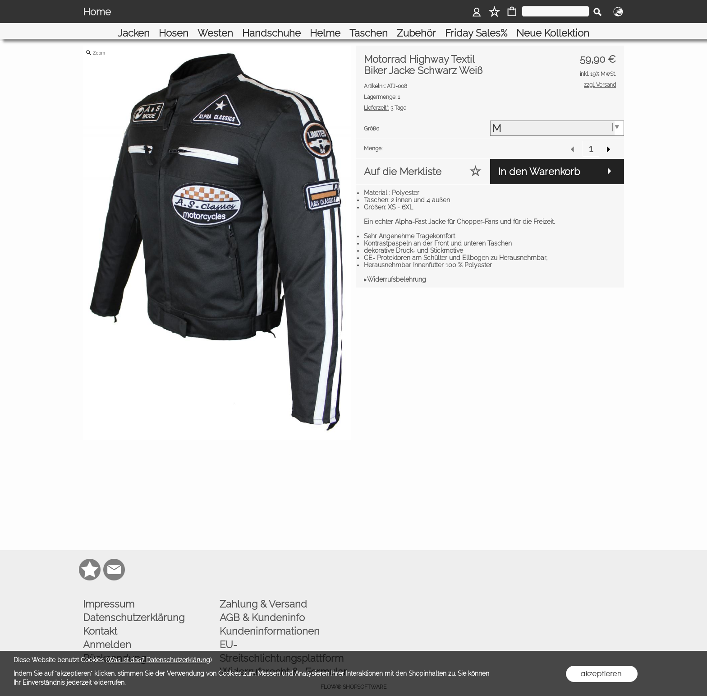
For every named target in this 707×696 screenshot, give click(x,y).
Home (97, 12)
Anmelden (107, 633)
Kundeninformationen (270, 620)
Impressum (108, 593)
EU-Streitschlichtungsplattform (282, 640)
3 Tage (385, 96)
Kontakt (100, 620)
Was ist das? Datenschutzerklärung (158, 660)
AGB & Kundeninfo (262, 606)
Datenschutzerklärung (133, 606)
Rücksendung (114, 647)
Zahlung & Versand (263, 593)
